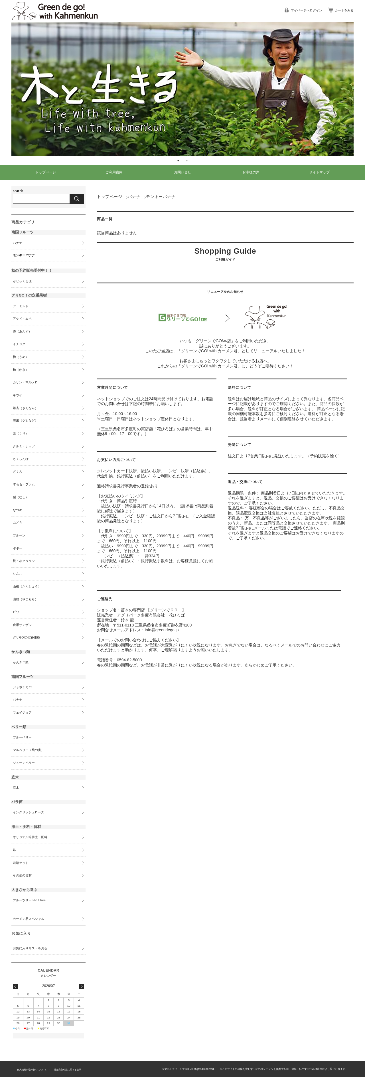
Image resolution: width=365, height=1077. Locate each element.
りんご (17, 573)
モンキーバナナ (24, 255)
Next (358, 89)
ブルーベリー (22, 737)
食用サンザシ (22, 624)
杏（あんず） (22, 331)
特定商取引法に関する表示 (67, 1069)
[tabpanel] (182, 89)
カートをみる (344, 10)
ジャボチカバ (22, 687)
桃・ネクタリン (24, 560)
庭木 (16, 787)
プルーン (19, 535)
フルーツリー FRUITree (29, 900)
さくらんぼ (21, 459)
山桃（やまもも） (25, 599)
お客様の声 (250, 172)
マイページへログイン (306, 10)
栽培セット (21, 862)
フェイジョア (22, 712)
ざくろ (17, 471)
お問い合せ (182, 172)
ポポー (17, 548)
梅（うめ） (21, 357)
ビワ (16, 612)
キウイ (17, 395)
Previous (7, 89)
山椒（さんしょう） (27, 586)
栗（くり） (21, 433)
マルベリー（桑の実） (28, 750)
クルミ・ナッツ (24, 446)
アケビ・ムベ (22, 318)
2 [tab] (187, 160)
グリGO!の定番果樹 (26, 637)
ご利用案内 (114, 172)
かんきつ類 (21, 662)
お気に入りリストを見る (30, 948)
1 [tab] (178, 160)
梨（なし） (21, 497)
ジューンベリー (24, 762)
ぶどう (17, 522)
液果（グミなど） (25, 420)
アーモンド (21, 306)
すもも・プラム (24, 484)
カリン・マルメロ (25, 382)
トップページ (45, 172)
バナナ (134, 196)
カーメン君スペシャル (28, 918)
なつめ (17, 510)
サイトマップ (319, 172)
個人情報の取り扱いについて (32, 1069)
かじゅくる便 (22, 281)
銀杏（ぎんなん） (25, 408)
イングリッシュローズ (28, 812)
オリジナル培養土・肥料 (30, 837)
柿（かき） (21, 369)
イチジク (19, 344)
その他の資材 (22, 875)
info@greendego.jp (162, 630)
